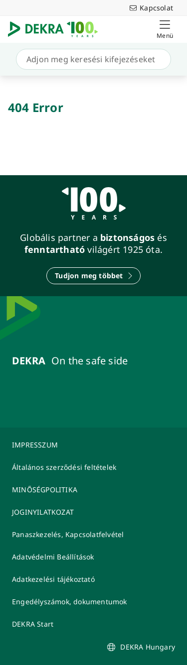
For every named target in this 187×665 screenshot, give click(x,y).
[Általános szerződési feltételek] (93, 467)
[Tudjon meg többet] (93, 275)
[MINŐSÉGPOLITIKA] (93, 489)
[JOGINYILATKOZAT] (93, 512)
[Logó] (57, 29)
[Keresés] (91, 59)
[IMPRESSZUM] (93, 445)
